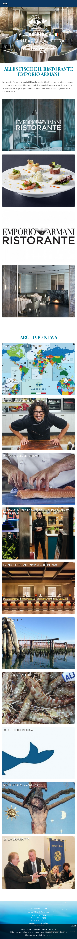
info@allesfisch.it (40, 921)
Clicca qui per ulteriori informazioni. (38, 935)
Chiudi (73, 925)
